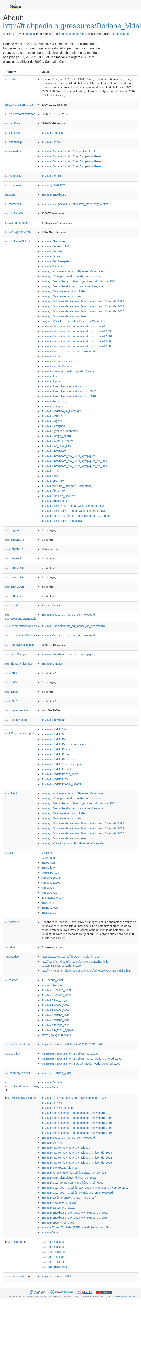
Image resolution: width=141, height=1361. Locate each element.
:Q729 (49, 892)
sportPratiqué (16, 719)
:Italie (49, 376)
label (10, 947)
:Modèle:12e (54, 729)
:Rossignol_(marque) (59, 1202)
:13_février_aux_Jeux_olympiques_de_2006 (73, 1097)
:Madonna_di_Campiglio (61, 411)
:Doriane (51, 1082)
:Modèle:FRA (54, 779)
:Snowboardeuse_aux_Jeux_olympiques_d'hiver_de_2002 (82, 306)
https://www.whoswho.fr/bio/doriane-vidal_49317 (71, 956)
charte (12, 605)
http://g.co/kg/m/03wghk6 (56, 1035)
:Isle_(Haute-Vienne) (59, 1167)
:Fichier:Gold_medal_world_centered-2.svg (72, 505)
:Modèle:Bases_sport (59, 774)
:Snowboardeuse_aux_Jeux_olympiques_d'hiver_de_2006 (82, 311)
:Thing (47, 852)
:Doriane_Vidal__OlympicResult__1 (68, 151)
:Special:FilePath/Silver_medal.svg (69, 1053)
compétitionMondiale (21, 626)
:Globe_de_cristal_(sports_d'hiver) (67, 371)
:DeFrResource (53, 1251)
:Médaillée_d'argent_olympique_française (72, 286)
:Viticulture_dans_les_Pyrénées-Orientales (73, 321)
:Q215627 (51, 882)
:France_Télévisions (58, 361)
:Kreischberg (54, 401)
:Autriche (51, 251)
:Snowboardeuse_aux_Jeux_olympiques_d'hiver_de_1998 (82, 301)
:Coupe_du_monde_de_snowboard (68, 351)
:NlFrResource (52, 1241)
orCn (11, 691)
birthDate (12, 123)
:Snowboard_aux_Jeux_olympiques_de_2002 (74, 461)
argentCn (14, 549)
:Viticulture (52, 481)
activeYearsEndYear (19, 104)
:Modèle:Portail (55, 754)
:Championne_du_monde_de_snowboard (72, 276)
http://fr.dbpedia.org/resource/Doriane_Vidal (72, 26)
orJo (11, 701)
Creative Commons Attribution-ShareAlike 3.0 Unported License (104, 1296)
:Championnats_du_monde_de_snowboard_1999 (76, 331)
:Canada (51, 266)
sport (10, 194)
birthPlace (13, 132)
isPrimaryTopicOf (17, 1073)
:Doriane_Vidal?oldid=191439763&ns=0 (71, 1044)
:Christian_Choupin (58, 496)
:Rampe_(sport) (56, 436)
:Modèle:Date (54, 739)
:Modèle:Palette (56, 749)
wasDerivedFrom (18, 1044)
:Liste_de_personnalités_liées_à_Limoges (72, 1182)
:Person (48, 857)
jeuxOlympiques (18, 654)
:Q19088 (50, 877)
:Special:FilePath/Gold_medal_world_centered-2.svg (80, 1063)
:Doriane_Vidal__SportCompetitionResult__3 (74, 166)
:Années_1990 (55, 246)
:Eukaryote (50, 907)
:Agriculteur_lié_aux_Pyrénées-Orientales (72, 271)
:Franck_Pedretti (56, 366)
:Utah (49, 476)
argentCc (14, 530)
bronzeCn (14, 586)
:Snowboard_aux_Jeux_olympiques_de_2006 (74, 466)
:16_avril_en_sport (57, 1107)
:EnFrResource (53, 1261)
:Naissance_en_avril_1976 (63, 291)
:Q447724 (51, 985)
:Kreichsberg (54, 500)
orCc (11, 673)
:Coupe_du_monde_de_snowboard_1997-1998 (75, 515)
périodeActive (17, 710)
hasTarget (15, 1241)
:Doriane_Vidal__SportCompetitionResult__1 (74, 156)
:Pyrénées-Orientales (59, 431)
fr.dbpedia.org (120, 33)
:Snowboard (53, 194)
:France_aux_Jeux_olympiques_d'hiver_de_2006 (76, 1162)
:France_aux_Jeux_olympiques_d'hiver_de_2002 (76, 1157)
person (30, 33)
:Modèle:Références (58, 759)
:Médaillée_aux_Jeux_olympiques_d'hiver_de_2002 (78, 281)
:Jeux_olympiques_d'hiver (62, 386)
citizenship (13, 142)
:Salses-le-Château (58, 441)
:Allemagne (53, 241)
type (9, 852)
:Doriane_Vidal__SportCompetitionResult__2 (74, 161)
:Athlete (48, 867)
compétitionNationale (21, 635)
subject (11, 793)
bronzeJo (14, 595)
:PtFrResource (52, 1246)
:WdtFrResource (54, 1266)
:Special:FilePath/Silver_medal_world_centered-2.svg (81, 1058)
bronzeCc (14, 567)
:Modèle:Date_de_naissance (64, 744)
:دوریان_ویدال (54, 1000)
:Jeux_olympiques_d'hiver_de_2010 (68, 396)
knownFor (13, 151)
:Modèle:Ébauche (57, 769)
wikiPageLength (17, 222)
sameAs (11, 980)
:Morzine (51, 416)
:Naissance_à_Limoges (61, 296)
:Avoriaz (51, 256)
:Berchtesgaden (56, 261)
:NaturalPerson (52, 897)
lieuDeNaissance (19, 663)
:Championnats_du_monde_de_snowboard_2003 (76, 341)
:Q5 (47, 887)
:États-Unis (53, 491)
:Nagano (51, 421)
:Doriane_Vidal (52, 980)
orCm (11, 682)
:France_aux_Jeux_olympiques (65, 1147)
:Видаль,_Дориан (57, 1030)
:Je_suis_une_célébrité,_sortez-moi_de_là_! (73, 1172)
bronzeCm (15, 577)
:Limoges (52, 132)
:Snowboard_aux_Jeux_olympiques (68, 456)
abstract (12, 79)
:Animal (47, 902)
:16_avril (51, 1102)
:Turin (50, 471)
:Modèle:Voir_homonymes (62, 764)
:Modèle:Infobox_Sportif (61, 784)
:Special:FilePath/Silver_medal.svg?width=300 (76, 204)
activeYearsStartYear (20, 114)
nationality (13, 175)
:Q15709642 (53, 185)
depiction (12, 1053)
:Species (48, 912)
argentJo (14, 558)
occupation (13, 185)
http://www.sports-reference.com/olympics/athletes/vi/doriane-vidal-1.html (86, 970)
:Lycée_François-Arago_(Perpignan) (68, 1197)
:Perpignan (53, 426)
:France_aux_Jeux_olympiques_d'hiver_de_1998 (76, 1152)
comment (12, 922)
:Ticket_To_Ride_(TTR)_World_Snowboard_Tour (76, 1227)
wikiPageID (14, 213)
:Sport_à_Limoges (57, 1222)
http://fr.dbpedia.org (74, 33)
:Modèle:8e (53, 734)
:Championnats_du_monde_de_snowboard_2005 (76, 346)
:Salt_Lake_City (56, 446)
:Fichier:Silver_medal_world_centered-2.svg (73, 510)
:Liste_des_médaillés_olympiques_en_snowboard (77, 1192)
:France (51, 142)
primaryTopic (17, 1276)
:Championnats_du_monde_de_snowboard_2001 (76, 336)
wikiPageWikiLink (17, 241)
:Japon (50, 381)
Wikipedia (42, 1296)
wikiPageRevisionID (19, 232)
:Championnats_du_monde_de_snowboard (73, 326)
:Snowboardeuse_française (63, 316)
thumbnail (13, 204)
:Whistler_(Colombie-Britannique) (66, 486)
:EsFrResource (53, 1256)
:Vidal (49, 1087)
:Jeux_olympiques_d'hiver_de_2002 (68, 391)
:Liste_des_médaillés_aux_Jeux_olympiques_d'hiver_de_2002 (84, 1187)
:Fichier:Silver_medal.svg (61, 520)
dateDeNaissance (19, 644)
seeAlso (12, 956)
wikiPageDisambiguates (21, 1086)
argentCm (14, 539)
